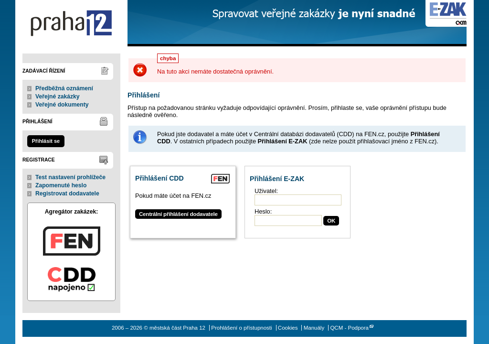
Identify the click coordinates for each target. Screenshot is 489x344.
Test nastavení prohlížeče (70, 177)
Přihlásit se (46, 141)
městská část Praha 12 (71, 23)
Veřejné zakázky (57, 96)
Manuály (314, 328)
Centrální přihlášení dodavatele (178, 214)
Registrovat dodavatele (67, 193)
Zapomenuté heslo (60, 185)
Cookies (288, 328)
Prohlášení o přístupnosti (241, 328)
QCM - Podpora (349, 328)
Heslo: (263, 211)
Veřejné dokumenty (61, 104)
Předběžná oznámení (64, 88)
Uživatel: (266, 190)
